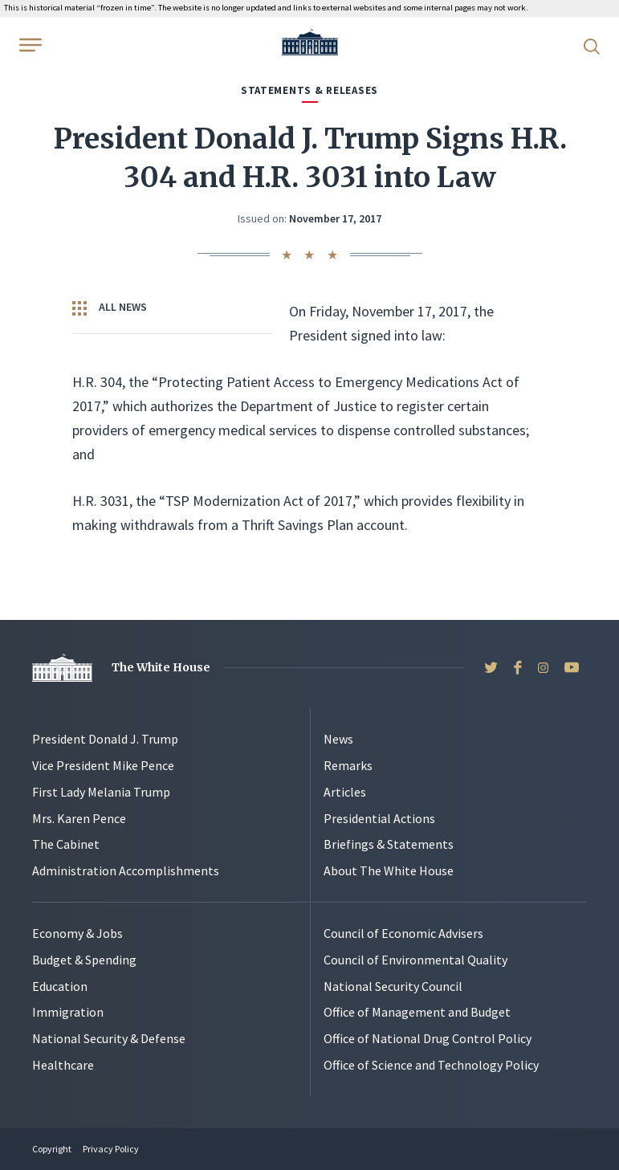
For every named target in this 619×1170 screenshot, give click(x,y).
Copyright (51, 1149)
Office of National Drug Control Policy (427, 1038)
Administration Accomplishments (125, 870)
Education (60, 986)
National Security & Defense (108, 1038)
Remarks (348, 765)
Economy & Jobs (77, 933)
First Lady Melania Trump (101, 792)
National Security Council (393, 986)
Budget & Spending (84, 960)
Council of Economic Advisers (403, 933)
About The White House (389, 870)
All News (109, 308)
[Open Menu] (29, 45)
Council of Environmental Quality (415, 960)
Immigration (68, 1012)
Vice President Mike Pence (103, 765)
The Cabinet (66, 844)
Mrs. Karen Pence (79, 818)
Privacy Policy (111, 1149)
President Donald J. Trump (105, 739)
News (338, 739)
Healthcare (63, 1065)
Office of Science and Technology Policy (431, 1065)
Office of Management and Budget (417, 1012)
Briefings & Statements (389, 844)
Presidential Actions (379, 818)
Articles (345, 792)
